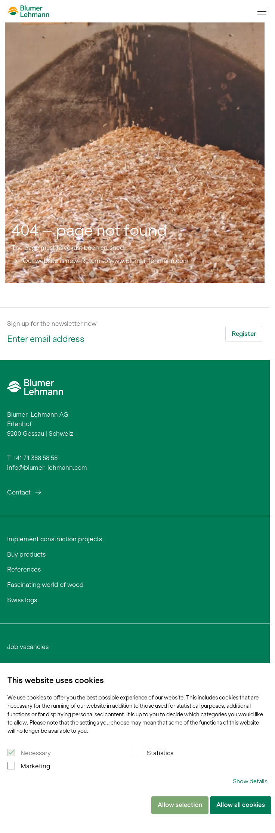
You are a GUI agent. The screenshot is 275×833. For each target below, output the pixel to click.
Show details (250, 781)
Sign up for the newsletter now (51, 323)
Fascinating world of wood (45, 584)
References (24, 569)
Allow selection (180, 805)
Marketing (35, 766)
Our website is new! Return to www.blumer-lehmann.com (106, 260)
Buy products (26, 554)
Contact (19, 492)
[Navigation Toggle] (262, 11)
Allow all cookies (240, 805)
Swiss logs (22, 600)
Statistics (160, 753)
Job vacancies (28, 646)
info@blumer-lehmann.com (47, 467)
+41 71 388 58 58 (35, 458)
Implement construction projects (54, 539)
